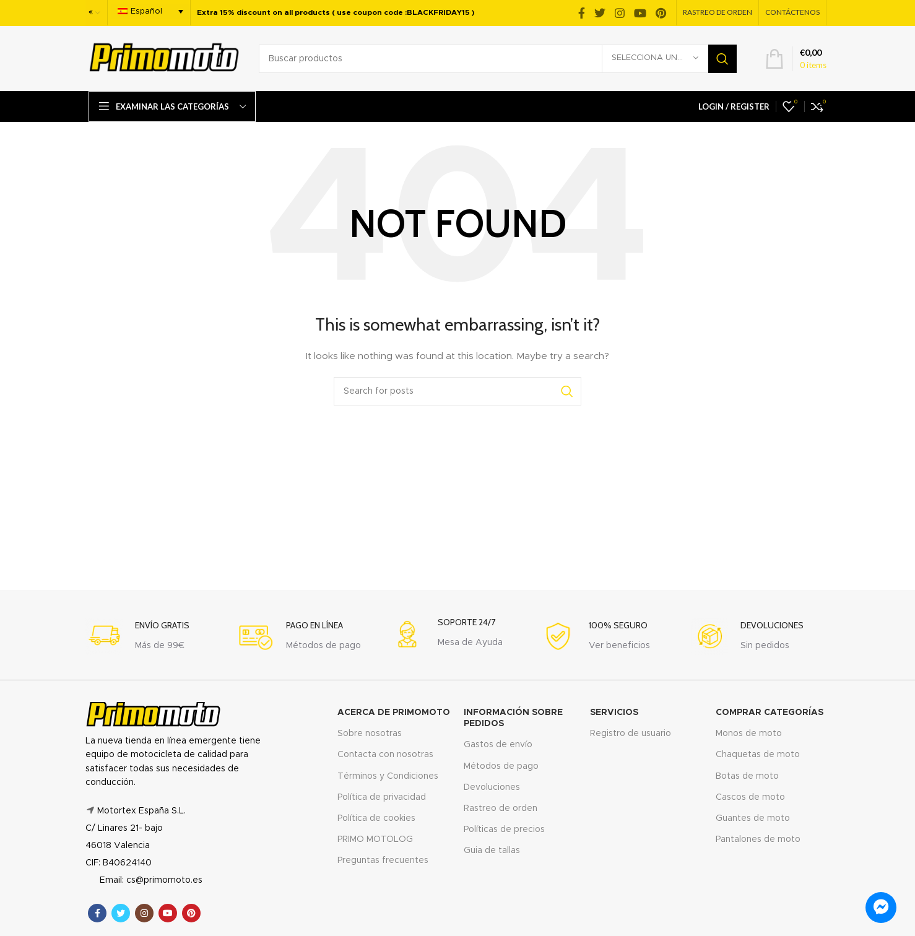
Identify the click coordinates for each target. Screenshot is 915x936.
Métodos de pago (501, 766)
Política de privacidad (381, 797)
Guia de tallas (492, 850)
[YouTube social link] (640, 13)
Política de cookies (376, 818)
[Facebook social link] (582, 13)
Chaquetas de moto (758, 754)
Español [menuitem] (146, 11)
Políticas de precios (504, 829)
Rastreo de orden (500, 808)
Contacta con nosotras (385, 754)
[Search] (498, 59)
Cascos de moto (750, 797)
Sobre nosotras (369, 733)
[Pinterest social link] (661, 13)
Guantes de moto (753, 818)
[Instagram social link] (619, 13)
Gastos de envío (498, 744)
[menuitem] (150, 11)
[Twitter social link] (600, 13)
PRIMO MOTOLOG (375, 839)
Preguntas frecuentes (382, 860)
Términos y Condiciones (387, 776)
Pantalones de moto (758, 839)
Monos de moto (749, 733)
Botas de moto (747, 776)
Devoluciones (492, 787)
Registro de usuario (630, 733)
